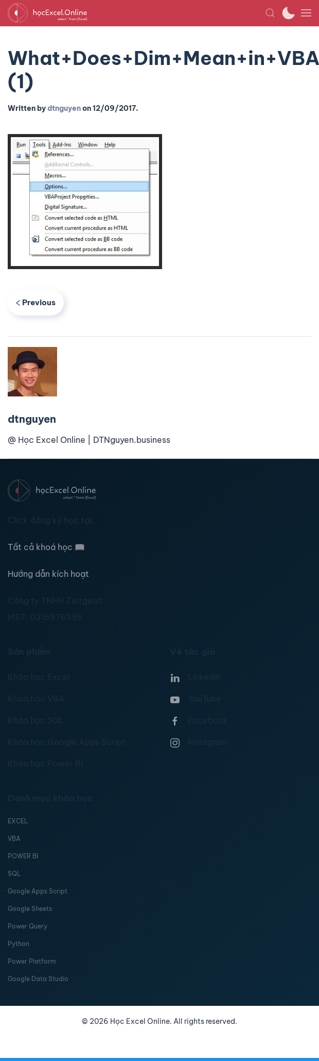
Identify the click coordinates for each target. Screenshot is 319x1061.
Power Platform (32, 961)
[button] (270, 13)
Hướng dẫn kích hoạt (48, 574)
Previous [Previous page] (36, 302)
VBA (14, 838)
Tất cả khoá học (46, 547)
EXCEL (18, 821)
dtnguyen (64, 108)
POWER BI (23, 856)
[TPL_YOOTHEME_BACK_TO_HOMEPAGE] (136, 13)
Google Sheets (30, 909)
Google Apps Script (37, 891)
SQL (14, 873)
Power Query (27, 926)
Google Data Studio (38, 979)
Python (18, 944)
